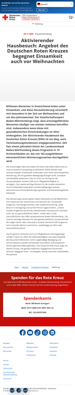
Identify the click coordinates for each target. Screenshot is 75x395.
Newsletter (54, 347)
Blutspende (7, 351)
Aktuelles (53, 355)
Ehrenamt (30, 351)
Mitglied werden (32, 347)
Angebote (53, 351)
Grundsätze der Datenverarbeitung (10, 373)
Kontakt (6, 364)
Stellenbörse (31, 355)
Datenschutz (7, 368)
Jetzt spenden (8, 347)
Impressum (7, 378)
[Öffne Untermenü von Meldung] (37, 23)
